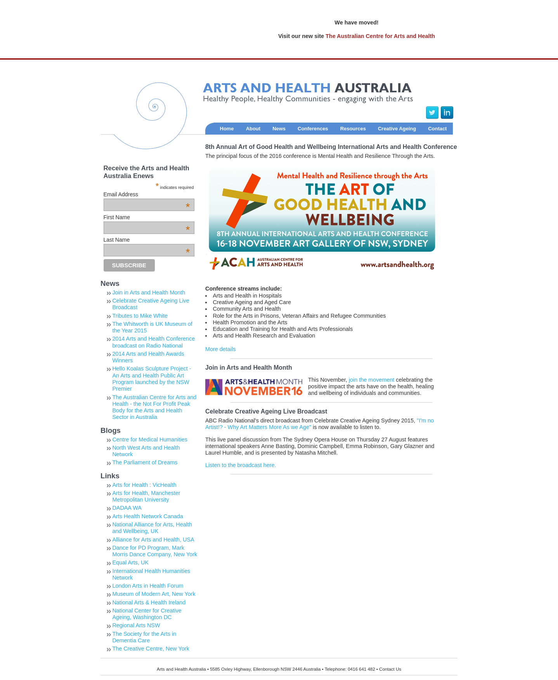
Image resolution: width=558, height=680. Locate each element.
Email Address (147, 194)
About (253, 129)
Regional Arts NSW (136, 625)
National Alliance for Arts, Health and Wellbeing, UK (152, 527)
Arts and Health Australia (257, 116)
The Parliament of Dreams (144, 462)
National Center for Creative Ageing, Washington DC (146, 613)
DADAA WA (126, 508)
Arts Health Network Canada (147, 516)
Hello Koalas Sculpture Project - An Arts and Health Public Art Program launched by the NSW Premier (151, 378)
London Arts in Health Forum (147, 586)
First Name (147, 217)
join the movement (372, 380)
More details (220, 349)
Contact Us (390, 669)
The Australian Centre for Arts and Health (380, 36)
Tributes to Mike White (140, 316)
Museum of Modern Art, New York (153, 594)
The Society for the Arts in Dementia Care (144, 637)
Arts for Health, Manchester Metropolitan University (146, 496)
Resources (353, 129)
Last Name (147, 240)
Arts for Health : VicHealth (144, 485)
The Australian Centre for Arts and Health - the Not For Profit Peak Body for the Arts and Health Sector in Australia (154, 407)
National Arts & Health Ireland (148, 602)
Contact (437, 129)
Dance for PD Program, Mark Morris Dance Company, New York (154, 551)
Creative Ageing (397, 129)
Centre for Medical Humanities (149, 439)
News (279, 129)
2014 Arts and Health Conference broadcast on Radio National (153, 342)
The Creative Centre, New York (150, 648)
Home (227, 129)
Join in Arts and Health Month (148, 292)
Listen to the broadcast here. (240, 465)
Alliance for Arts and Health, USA (153, 539)
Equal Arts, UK (130, 562)
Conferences (313, 129)
